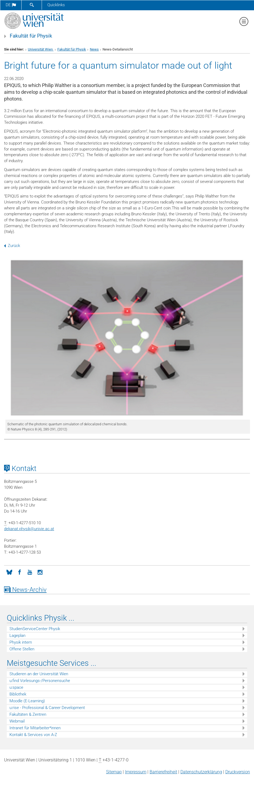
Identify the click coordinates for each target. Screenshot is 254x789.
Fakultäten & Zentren (27, 714)
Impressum (135, 771)
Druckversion (237, 771)
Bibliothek (17, 694)
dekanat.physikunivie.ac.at (29, 528)
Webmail (17, 721)
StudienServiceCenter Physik (34, 628)
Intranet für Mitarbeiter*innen (35, 728)
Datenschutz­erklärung (201, 771)
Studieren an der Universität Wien (38, 673)
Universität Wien (41, 49)
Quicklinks (56, 4)
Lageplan (17, 635)
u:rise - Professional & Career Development (47, 707)
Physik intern (20, 642)
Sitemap (114, 771)
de (11, 4)
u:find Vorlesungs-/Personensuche (39, 680)
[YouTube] (30, 572)
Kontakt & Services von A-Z (33, 734)
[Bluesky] (9, 572)
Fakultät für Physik (31, 36)
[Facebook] (19, 572)
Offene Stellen (21, 649)
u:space (16, 687)
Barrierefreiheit (163, 771)
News (94, 49)
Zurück (12, 245)
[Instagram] (40, 572)
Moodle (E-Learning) (27, 700)
